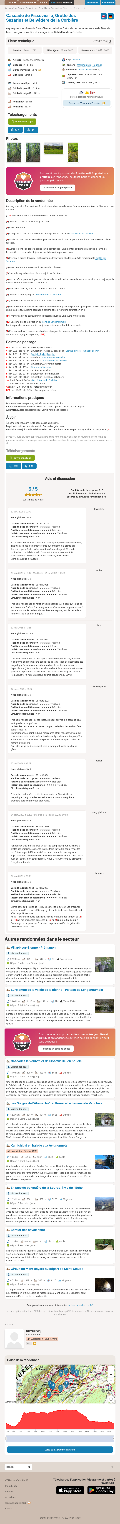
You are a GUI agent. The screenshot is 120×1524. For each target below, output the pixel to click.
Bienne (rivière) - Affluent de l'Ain (82, 350)
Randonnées (28, 2)
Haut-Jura (97, 64)
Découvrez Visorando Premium (87, 103)
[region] (60, 1384)
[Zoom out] (111, 1374)
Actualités (10, 1497)
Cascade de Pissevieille (81, 233)
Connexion (108, 2)
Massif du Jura (84, 64)
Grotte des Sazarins (41, 367)
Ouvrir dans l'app (22, 121)
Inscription (92, 2)
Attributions (10, 1402)
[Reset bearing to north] (111, 1380)
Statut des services (50, 1517)
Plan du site (11, 1485)
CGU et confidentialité (16, 1480)
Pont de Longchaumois (54, 321)
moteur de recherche (80, 1305)
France (76, 59)
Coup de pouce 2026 (18, 1503)
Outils (11, 2)
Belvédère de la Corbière (48, 294)
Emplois (9, 1491)
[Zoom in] (111, 1369)
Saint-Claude (85, 69)
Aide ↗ (43, 2)
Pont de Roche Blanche (43, 354)
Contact (9, 1508)
